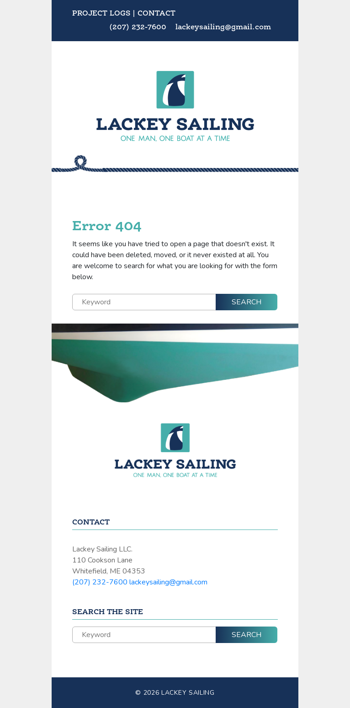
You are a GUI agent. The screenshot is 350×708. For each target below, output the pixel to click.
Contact (156, 13)
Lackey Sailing (188, 692)
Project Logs (101, 13)
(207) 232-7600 (139, 27)
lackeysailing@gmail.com (223, 27)
